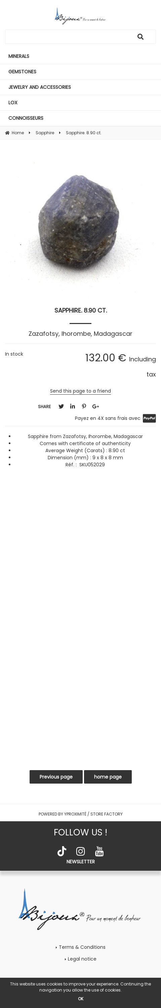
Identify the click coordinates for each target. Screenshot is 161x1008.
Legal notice (82, 959)
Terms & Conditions (82, 947)
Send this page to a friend (80, 391)
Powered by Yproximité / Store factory (81, 814)
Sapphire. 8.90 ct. (80, 310)
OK (80, 999)
